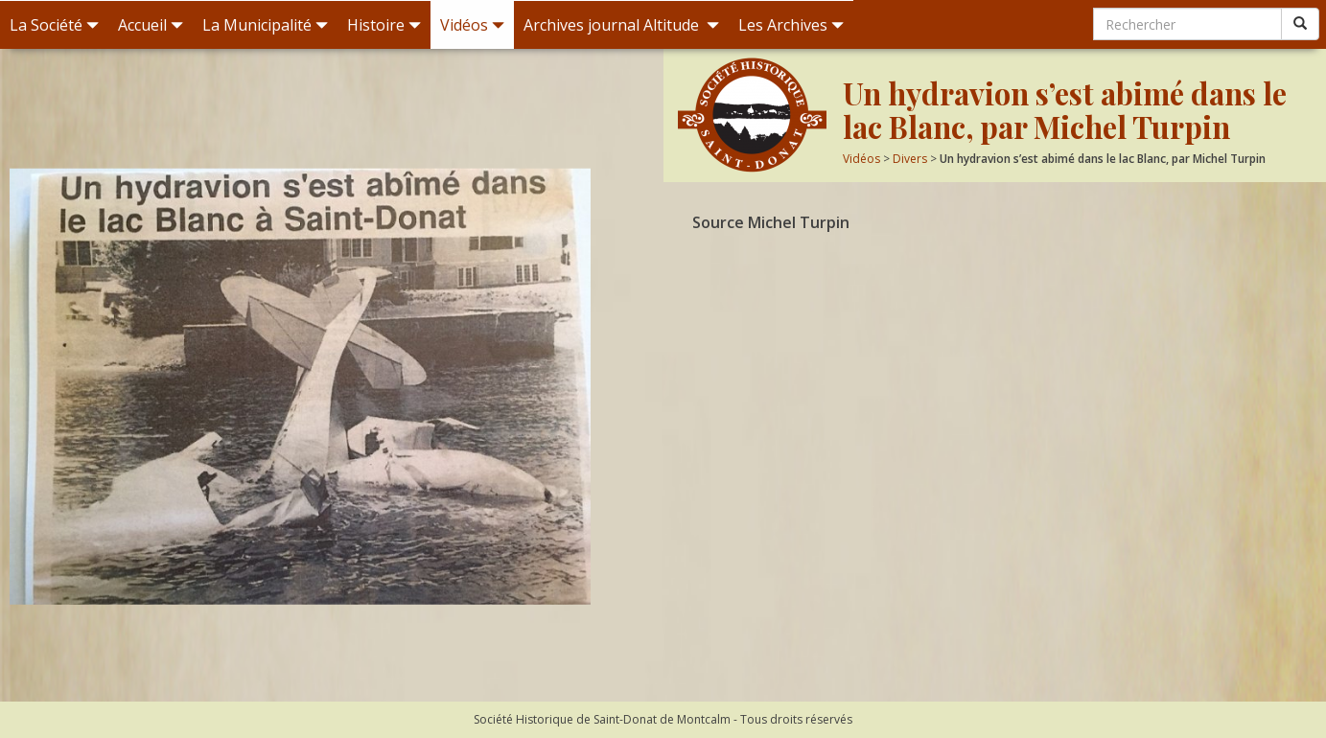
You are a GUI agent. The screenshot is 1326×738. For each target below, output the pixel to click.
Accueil (150, 24)
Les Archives (791, 24)
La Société (54, 24)
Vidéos (472, 24)
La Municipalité (265, 24)
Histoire (384, 24)
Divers (910, 158)
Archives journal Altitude (621, 24)
